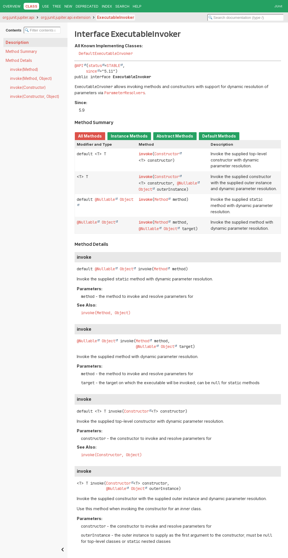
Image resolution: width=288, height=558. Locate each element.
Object (145, 189)
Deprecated (87, 6)
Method (161, 199)
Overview (12, 6)
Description (17, 42)
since (91, 71)
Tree (56, 6)
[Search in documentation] (245, 17)
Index (107, 6)
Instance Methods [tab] (129, 136)
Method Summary (21, 51)
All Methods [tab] (90, 136)
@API (79, 65)
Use (45, 6)
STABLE (113, 65)
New (68, 6)
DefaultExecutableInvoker (106, 53)
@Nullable (187, 183)
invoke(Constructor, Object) (34, 96)
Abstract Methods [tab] (175, 136)
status (95, 65)
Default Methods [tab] (219, 136)
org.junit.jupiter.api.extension (66, 17)
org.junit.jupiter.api (18, 17)
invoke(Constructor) (28, 87)
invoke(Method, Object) (31, 78)
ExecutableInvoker (115, 17)
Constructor (166, 153)
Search (122, 6)
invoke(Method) (24, 69)
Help (137, 6)
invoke (145, 153)
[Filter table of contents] (42, 30)
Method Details (19, 60)
